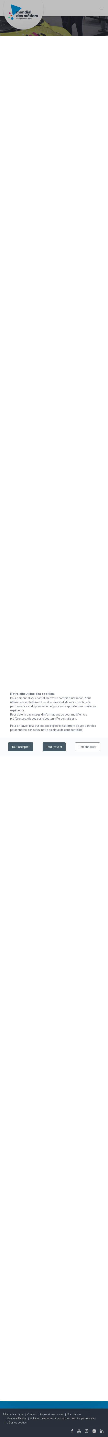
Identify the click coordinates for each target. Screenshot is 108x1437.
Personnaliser (87, 747)
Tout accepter (21, 747)
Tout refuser (54, 747)
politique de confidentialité (66, 730)
